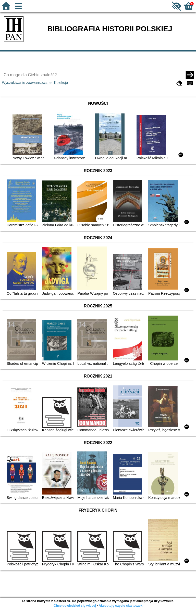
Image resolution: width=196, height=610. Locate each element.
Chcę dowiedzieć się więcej (75, 605)
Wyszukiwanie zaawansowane (27, 83)
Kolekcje (61, 83)
